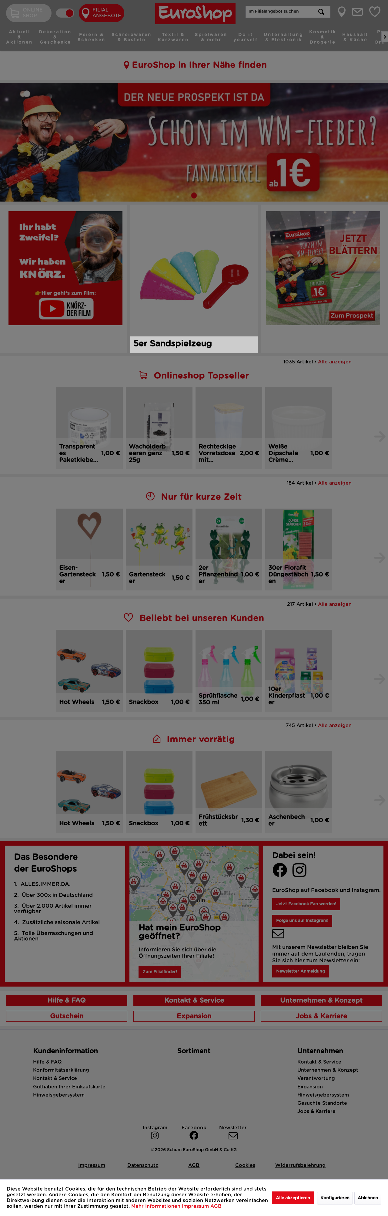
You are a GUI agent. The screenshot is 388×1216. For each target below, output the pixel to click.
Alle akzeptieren (293, 1198)
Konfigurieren (335, 1198)
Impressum (196, 1206)
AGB (216, 1206)
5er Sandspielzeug (172, 344)
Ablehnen (368, 1198)
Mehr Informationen (156, 1206)
